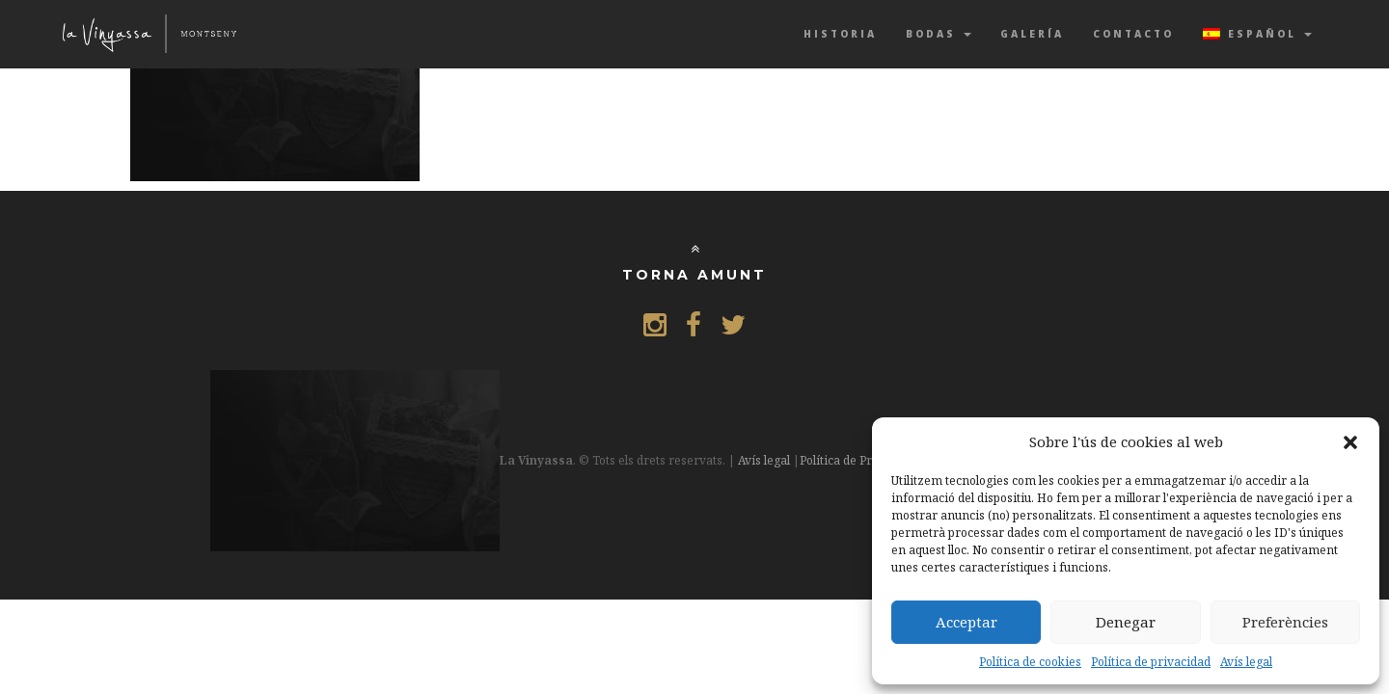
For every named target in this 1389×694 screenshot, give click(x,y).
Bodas (938, 33)
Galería (1032, 33)
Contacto (1133, 33)
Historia (840, 33)
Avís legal (1246, 662)
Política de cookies (1030, 662)
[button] (1350, 442)
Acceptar (966, 621)
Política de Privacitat (856, 460)
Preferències (1285, 621)
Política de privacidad (1151, 662)
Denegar (1126, 621)
